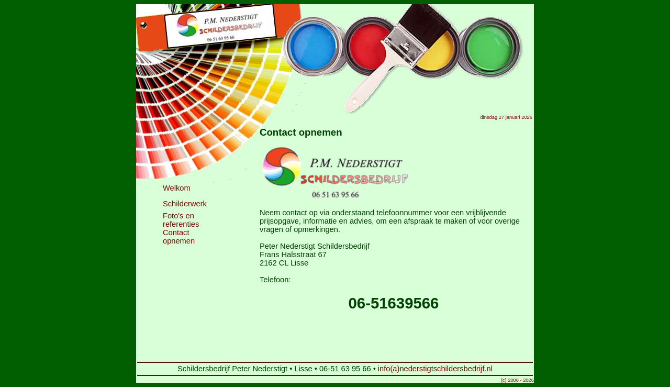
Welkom (177, 188)
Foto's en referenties (181, 220)
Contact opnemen (179, 236)
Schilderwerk (185, 204)
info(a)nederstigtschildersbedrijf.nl (435, 368)
